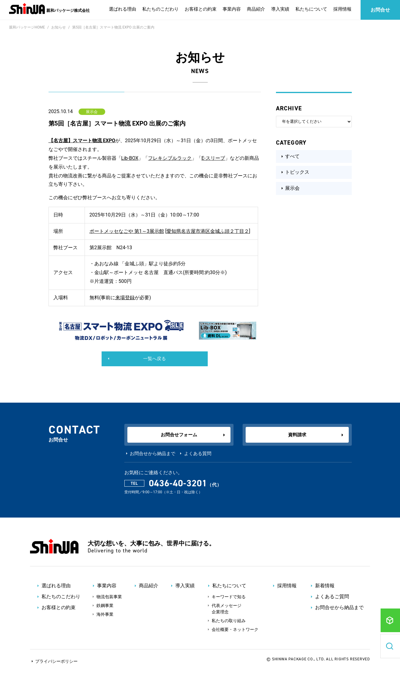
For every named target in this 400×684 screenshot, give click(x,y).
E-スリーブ (213, 158)
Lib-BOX (130, 158)
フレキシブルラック (170, 158)
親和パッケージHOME (27, 27)
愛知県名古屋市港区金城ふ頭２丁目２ (207, 231)
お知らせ (58, 27)
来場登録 (125, 297)
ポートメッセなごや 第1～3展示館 (126, 231)
